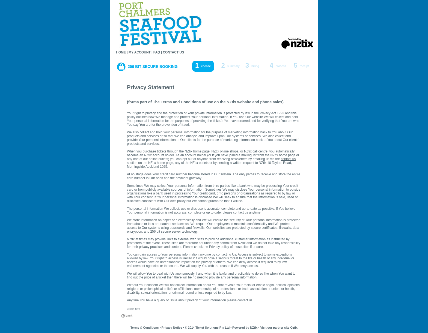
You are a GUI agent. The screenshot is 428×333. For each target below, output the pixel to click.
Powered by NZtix (244, 327)
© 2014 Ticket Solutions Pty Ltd (207, 327)
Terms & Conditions (144, 327)
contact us (288, 159)
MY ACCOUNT (140, 52)
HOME (121, 52)
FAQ (156, 52)
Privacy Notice (172, 327)
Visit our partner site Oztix (279, 327)
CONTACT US (173, 52)
